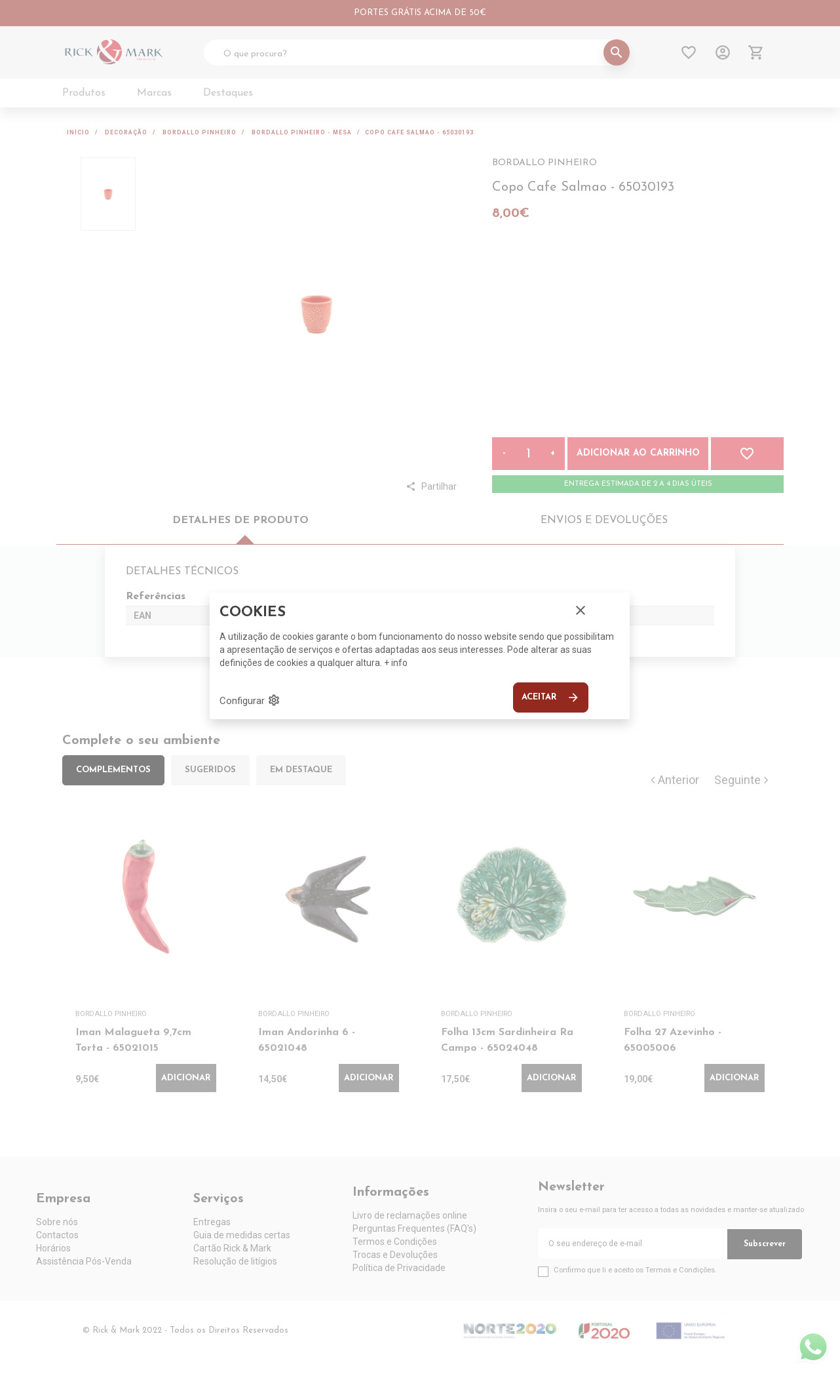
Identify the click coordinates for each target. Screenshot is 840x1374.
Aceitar (551, 697)
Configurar (250, 700)
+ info (396, 663)
